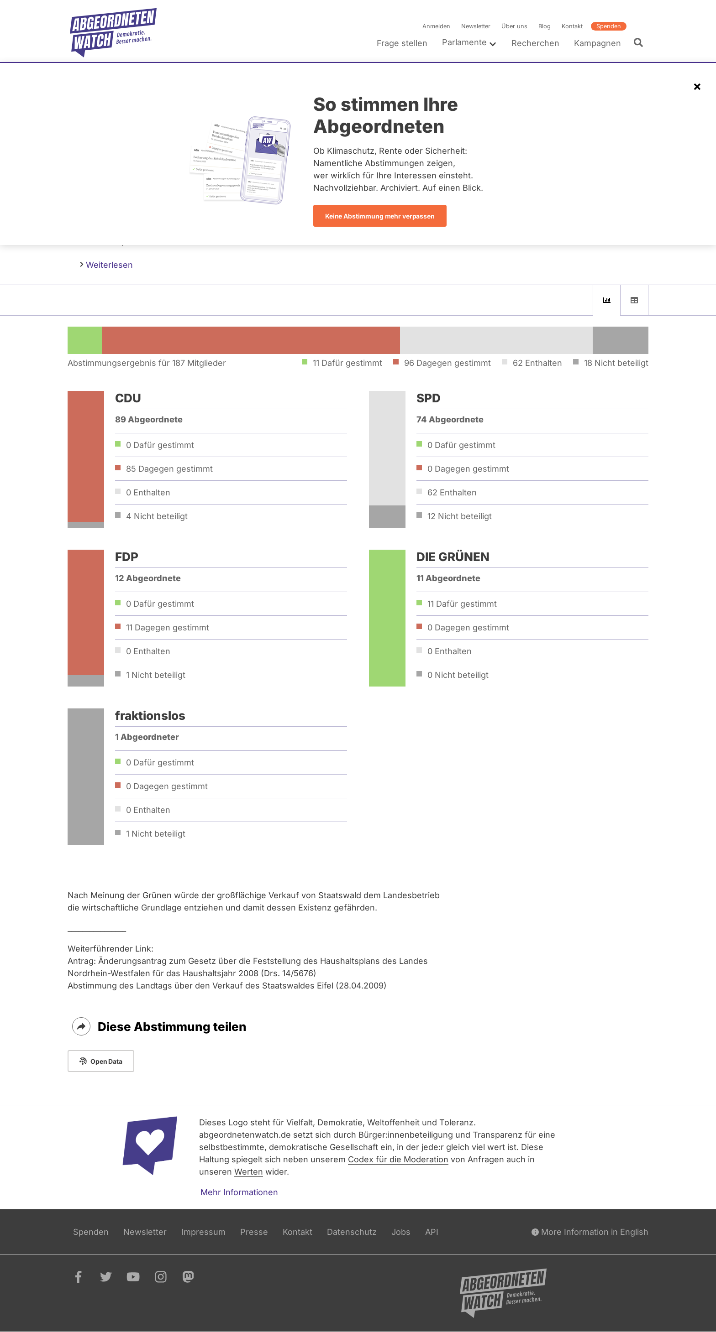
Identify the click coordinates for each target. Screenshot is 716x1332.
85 (169, 468)
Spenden (608, 26)
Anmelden (436, 26)
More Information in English (590, 1232)
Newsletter (475, 26)
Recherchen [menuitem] (535, 43)
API (431, 1232)
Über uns (514, 26)
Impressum (203, 1232)
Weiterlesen (106, 264)
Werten (248, 1171)
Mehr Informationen (239, 1192)
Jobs (401, 1232)
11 (167, 627)
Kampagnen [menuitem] (597, 43)
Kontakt (572, 26)
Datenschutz (352, 1232)
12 (459, 516)
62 (452, 492)
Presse (254, 1232)
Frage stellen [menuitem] (402, 43)
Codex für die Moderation (398, 1159)
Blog (544, 26)
